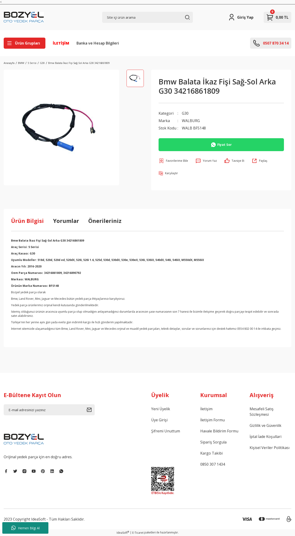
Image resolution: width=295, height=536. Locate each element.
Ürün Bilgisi (27, 221)
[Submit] (90, 409)
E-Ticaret (138, 533)
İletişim (206, 408)
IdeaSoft (123, 533)
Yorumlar (66, 221)
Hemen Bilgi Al (25, 527)
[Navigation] (24, 43)
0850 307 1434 (212, 464)
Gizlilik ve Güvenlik (265, 425)
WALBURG (191, 120)
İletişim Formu (212, 419)
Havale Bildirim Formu (219, 431)
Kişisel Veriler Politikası (269, 447)
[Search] (147, 17)
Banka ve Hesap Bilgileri (98, 43)
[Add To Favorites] (173, 161)
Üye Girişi (159, 419)
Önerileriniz (104, 221)
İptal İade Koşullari (265, 436)
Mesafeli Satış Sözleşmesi (262, 411)
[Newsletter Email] (49, 409)
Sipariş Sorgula (213, 442)
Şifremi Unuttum (165, 431)
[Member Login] (240, 17)
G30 (185, 113)
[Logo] (24, 17)
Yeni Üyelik (160, 408)
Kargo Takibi (211, 453)
